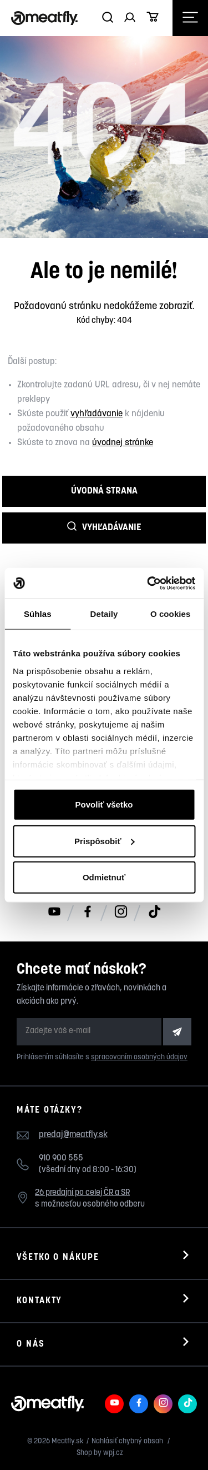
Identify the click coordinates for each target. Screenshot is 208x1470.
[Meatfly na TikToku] (154, 912)
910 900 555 (61, 1158)
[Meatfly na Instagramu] (121, 912)
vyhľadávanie (96, 414)
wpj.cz (113, 1453)
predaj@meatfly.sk (73, 1134)
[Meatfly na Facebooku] (87, 912)
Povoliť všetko (104, 804)
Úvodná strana (104, 491)
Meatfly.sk (68, 1441)
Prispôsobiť (104, 840)
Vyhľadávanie (104, 527)
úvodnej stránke (122, 442)
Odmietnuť (104, 877)
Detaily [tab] (104, 614)
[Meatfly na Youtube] (54, 912)
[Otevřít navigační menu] (190, 18)
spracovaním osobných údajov (139, 1057)
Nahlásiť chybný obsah (128, 1441)
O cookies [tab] (170, 614)
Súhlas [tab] (38, 614)
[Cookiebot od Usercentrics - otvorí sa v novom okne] (148, 583)
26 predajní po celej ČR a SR (82, 1193)
